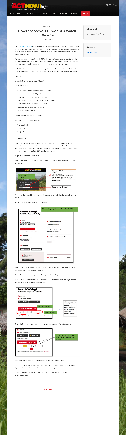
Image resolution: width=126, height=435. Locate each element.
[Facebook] (106, 5)
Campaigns (29, 13)
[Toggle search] (116, 13)
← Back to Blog (47, 389)
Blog (37, 13)
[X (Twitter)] (116, 5)
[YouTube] (109, 5)
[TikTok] (113, 5)
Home (12, 13)
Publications (63, 13)
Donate (85, 13)
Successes (74, 13)
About (19, 13)
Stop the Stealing (91, 52)
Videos (53, 13)
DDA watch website (25, 46)
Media (45, 13)
